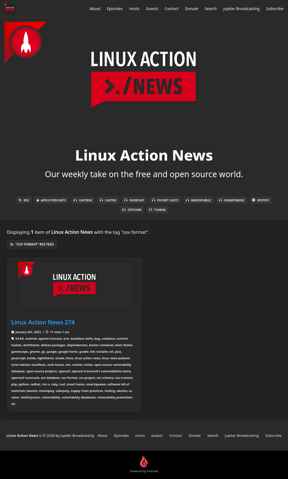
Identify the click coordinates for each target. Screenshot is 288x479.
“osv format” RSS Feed (32, 244)
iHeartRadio (231, 200)
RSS (24, 200)
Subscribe (275, 8)
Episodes (115, 8)
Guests (152, 8)
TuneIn (157, 210)
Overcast (134, 200)
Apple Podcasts (51, 200)
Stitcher (131, 210)
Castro (108, 200)
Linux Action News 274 (43, 322)
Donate (191, 8)
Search (211, 8)
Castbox (83, 200)
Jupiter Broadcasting (241, 8)
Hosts (134, 8)
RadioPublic (199, 200)
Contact (172, 8)
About (94, 8)
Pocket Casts (165, 200)
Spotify (260, 200)
